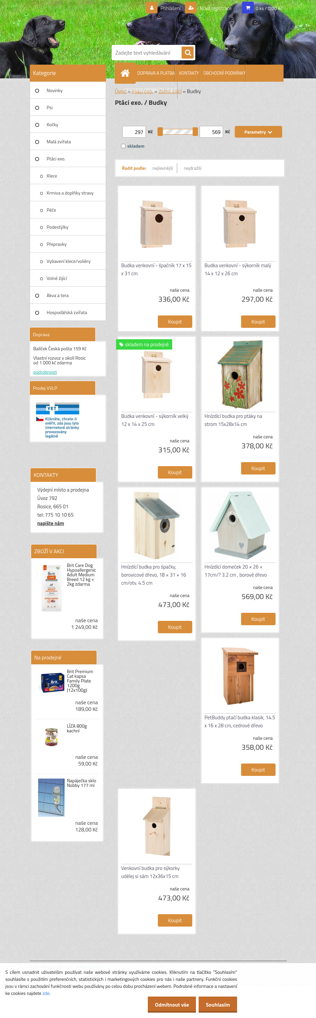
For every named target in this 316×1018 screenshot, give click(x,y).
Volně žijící (57, 278)
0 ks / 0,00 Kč (269, 8)
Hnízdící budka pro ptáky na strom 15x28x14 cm (233, 420)
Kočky (53, 124)
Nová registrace (214, 8)
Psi (50, 107)
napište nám (50, 523)
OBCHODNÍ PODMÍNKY (224, 73)
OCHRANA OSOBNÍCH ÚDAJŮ (151, 90)
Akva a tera (58, 295)
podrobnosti (45, 371)
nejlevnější (162, 167)
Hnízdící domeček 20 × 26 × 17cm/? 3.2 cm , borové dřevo (236, 571)
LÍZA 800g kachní (77, 728)
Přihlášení (166, 8)
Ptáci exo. (56, 158)
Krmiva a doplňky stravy (70, 192)
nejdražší (193, 167)
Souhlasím (216, 1005)
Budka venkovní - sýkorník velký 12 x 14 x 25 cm (155, 420)
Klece (52, 175)
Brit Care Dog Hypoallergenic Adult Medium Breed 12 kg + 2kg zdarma (81, 574)
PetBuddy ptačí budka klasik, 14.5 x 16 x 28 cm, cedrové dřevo (240, 721)
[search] (188, 53)
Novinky (55, 90)
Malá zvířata (59, 141)
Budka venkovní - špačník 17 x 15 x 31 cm (156, 269)
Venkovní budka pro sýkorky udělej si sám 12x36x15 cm (150, 872)
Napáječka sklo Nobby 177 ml (81, 783)
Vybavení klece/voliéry (69, 261)
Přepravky (57, 243)
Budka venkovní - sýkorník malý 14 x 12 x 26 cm (238, 269)
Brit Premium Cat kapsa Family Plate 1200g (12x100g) (80, 681)
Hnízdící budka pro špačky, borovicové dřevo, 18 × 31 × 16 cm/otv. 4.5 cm (153, 575)
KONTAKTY (189, 73)
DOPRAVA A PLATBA (156, 73)
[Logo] (197, 21)
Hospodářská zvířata (67, 312)
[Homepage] (126, 73)
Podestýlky (58, 226)
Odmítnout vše (168, 1005)
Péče (51, 209)
